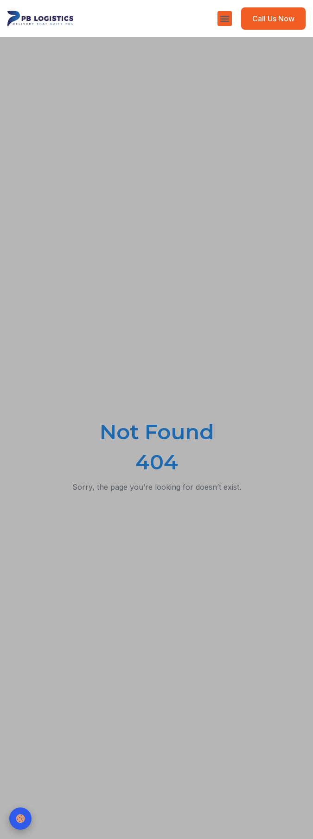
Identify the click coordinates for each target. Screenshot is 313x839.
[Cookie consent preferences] (20, 818)
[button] (224, 18)
